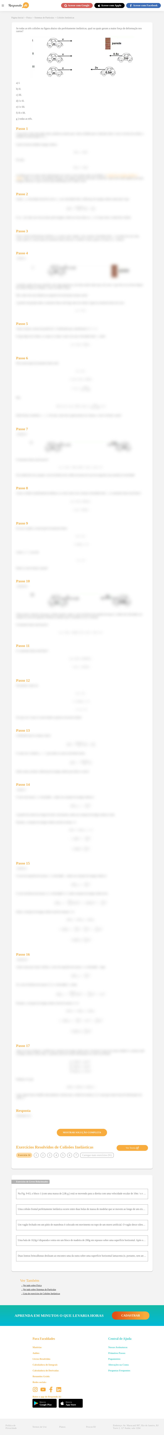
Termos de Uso (39, 1427)
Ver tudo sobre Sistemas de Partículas (39, 1289)
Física (29, 18)
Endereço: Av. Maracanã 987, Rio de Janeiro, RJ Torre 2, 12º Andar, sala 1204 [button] (136, 1426)
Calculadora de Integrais (44, 1364)
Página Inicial (17, 18)
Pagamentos (114, 1359)
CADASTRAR (130, 1315)
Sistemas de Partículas (44, 18)
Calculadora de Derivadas (45, 1370)
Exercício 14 (24, 1155)
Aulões (35, 1353)
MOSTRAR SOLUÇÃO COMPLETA (82, 1132)
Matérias (36, 1347)
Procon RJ (91, 1427)
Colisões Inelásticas (65, 18)
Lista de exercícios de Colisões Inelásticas (41, 1293)
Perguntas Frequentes (119, 1370)
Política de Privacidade (11, 1426)
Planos (62, 1427)
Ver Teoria (132, 1148)
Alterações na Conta (118, 1364)
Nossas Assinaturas (117, 1347)
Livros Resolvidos (41, 1359)
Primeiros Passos (116, 1353)
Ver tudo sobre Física (32, 1285)
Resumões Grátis (41, 1376)
